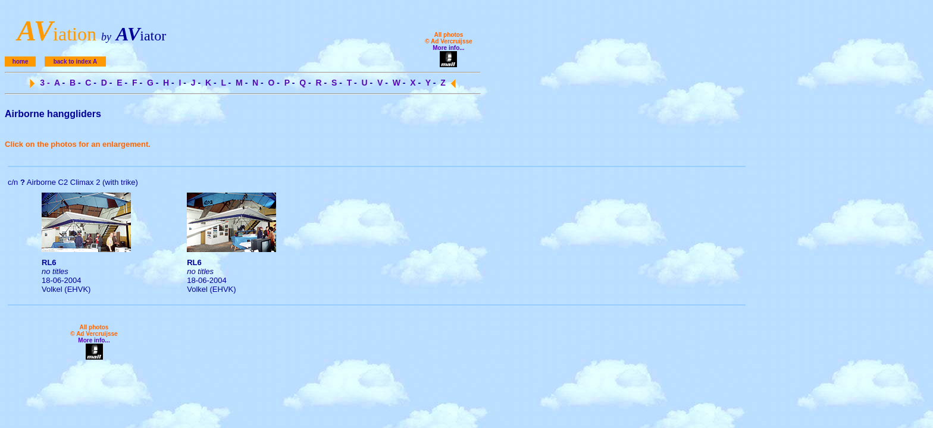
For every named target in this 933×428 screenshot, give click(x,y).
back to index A (76, 61)
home (20, 61)
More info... (448, 48)
